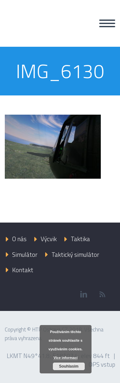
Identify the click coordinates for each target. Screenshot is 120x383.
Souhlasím (68, 366)
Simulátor (24, 254)
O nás (19, 238)
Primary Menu (107, 23)
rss (102, 294)
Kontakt (22, 269)
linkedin (83, 294)
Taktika (80, 238)
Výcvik (49, 238)
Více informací (65, 358)
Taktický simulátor (75, 254)
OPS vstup (102, 364)
